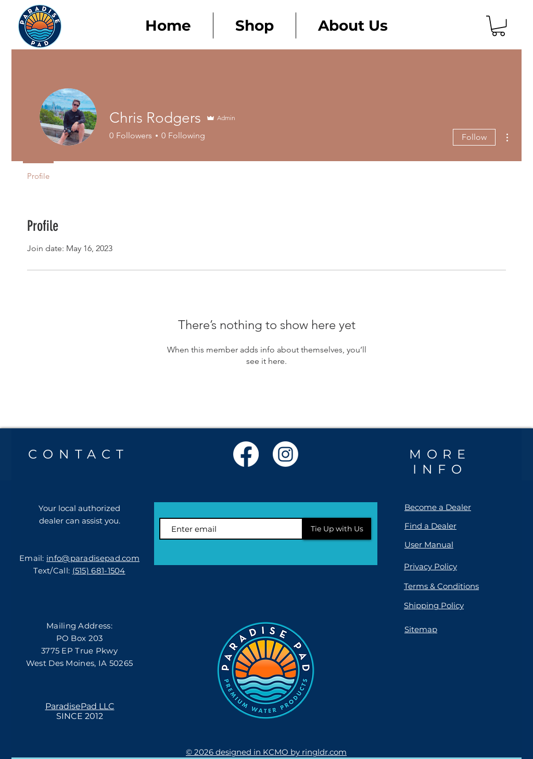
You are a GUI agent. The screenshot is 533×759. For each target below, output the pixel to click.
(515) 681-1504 (98, 570)
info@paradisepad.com (92, 558)
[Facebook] (246, 454)
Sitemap (420, 629)
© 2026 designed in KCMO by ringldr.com (266, 752)
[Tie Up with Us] (337, 529)
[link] (498, 26)
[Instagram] (285, 454)
